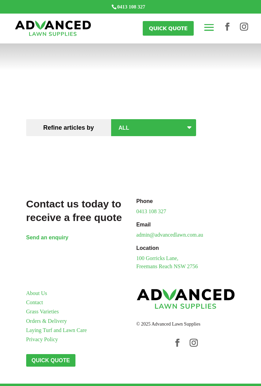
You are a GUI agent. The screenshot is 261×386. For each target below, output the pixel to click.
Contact (34, 302)
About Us (36, 293)
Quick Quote (168, 28)
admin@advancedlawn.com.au (169, 235)
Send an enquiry (47, 237)
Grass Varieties (42, 311)
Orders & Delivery (46, 321)
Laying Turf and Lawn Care (56, 330)
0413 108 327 (151, 211)
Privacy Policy (42, 339)
